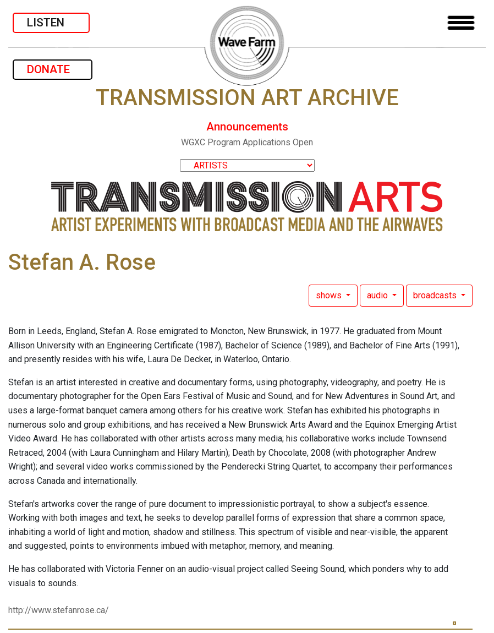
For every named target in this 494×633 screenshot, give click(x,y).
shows (330, 295)
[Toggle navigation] (461, 22)
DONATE (52, 69)
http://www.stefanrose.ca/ (58, 610)
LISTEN (51, 22)
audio (378, 295)
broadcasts (436, 295)
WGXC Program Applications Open (247, 142)
